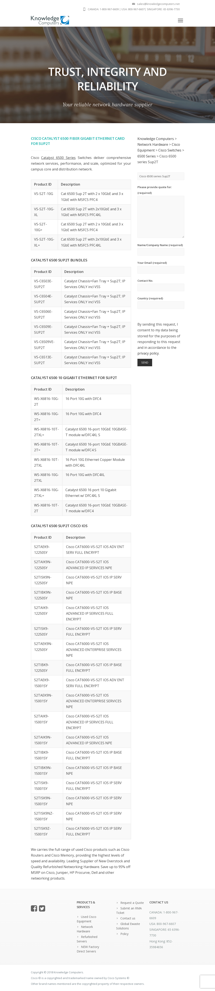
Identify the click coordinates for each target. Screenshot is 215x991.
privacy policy (148, 353)
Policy (124, 934)
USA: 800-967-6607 (133, 9)
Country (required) (160, 302)
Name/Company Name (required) (160, 249)
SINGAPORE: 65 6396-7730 (163, 9)
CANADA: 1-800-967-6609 (103, 9)
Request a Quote (132, 903)
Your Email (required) (160, 267)
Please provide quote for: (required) (160, 211)
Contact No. (160, 285)
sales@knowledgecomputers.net (158, 4)
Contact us (127, 918)
